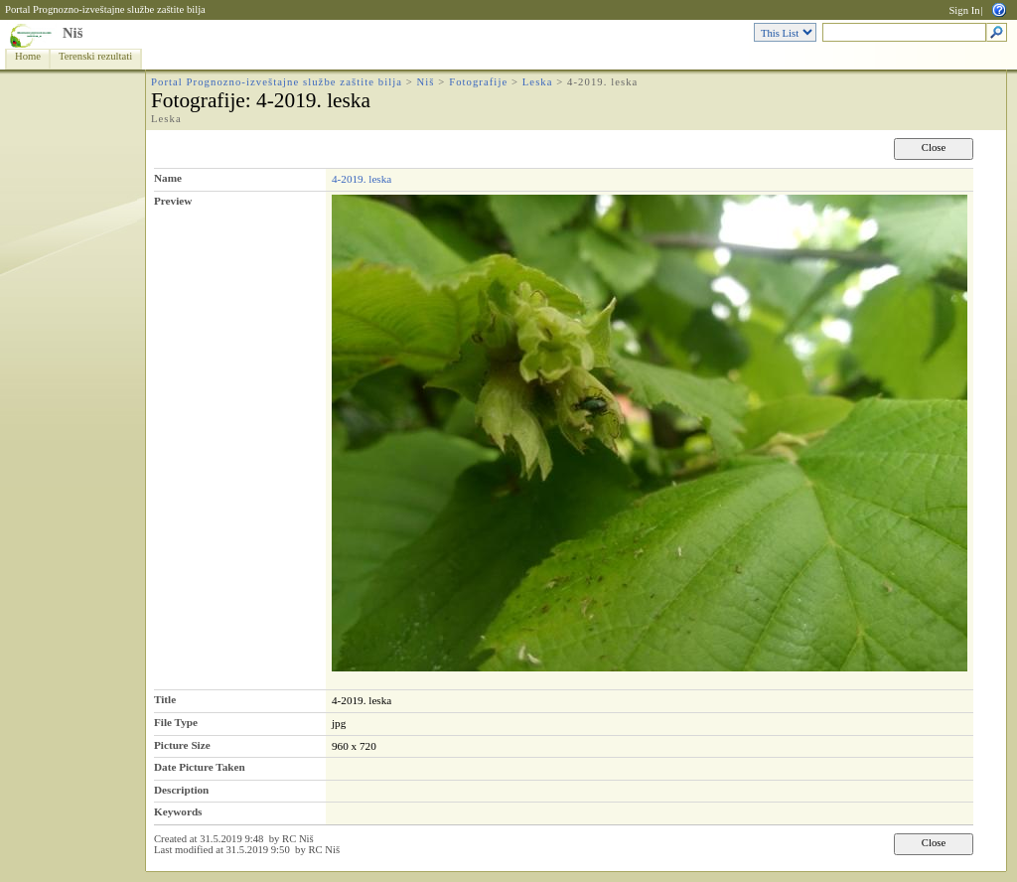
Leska (537, 81)
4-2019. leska (361, 179)
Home (28, 56)
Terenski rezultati (95, 56)
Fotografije (478, 81)
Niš (72, 33)
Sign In (963, 10)
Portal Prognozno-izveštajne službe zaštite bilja (105, 9)
